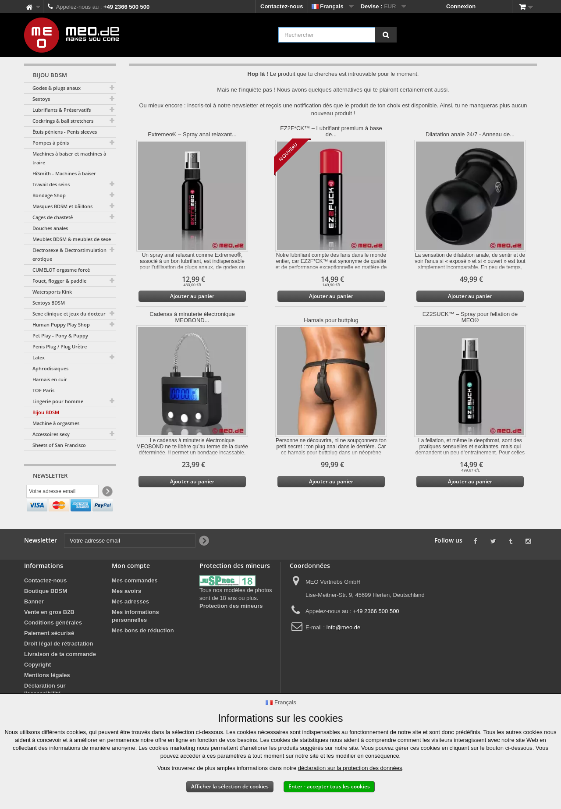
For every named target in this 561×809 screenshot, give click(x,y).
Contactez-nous (281, 6)
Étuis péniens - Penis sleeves (64, 131)
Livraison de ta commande (60, 673)
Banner (34, 620)
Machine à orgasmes (55, 423)
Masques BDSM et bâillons (62, 206)
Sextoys (41, 99)
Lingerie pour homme (57, 401)
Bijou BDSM (45, 412)
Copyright (37, 683)
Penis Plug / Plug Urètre (59, 346)
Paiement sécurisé (49, 652)
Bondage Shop (49, 195)
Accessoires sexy (51, 434)
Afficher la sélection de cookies (230, 786)
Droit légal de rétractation (58, 662)
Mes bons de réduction (143, 649)
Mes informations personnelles (135, 635)
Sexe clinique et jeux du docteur (69, 313)
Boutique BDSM (45, 610)
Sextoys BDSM (48, 302)
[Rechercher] (386, 35)
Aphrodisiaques (50, 368)
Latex (38, 357)
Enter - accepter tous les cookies (329, 786)
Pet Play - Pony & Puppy (60, 335)
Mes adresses (130, 620)
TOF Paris (43, 390)
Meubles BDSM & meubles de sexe (71, 239)
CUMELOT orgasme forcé (61, 269)
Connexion (461, 6)
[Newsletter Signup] (106, 492)
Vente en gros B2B (49, 631)
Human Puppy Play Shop (61, 324)
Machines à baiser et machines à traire (69, 158)
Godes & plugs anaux (56, 88)
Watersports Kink (52, 291)
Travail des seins (51, 184)
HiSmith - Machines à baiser (64, 173)
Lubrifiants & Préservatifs (61, 109)
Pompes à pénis (50, 142)
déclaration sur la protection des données (350, 768)
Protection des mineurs (231, 624)
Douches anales (50, 228)
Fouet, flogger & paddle (59, 280)
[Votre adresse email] (62, 492)
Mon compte (131, 584)
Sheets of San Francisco (59, 445)
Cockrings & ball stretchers (62, 120)
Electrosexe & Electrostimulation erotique (69, 254)
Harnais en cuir (49, 379)
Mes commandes (135, 599)
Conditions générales (53, 641)
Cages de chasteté (52, 217)
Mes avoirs (126, 610)
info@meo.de (344, 646)
